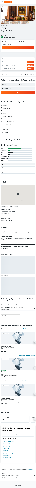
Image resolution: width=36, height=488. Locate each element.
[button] (2, 2)
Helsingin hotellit (6, 443)
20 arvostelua (13, 37)
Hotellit (9, 484)
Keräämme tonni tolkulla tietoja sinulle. (18, 475)
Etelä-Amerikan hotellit (16, 484)
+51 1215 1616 (4, 35)
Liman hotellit (30, 484)
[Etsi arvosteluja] (19, 164)
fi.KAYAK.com (4, 484)
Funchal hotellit (6, 450)
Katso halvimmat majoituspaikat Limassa (27, 355)
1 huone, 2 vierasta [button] (6, 44)
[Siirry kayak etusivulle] (8, 2)
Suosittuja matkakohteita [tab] (8, 434)
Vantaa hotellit (6, 444)
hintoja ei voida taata (29, 469)
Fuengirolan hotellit (7, 455)
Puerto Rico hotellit (7, 457)
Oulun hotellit (6, 452)
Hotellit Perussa (24, 484)
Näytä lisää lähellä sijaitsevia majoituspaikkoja (29, 329)
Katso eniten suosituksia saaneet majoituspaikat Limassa (28, 381)
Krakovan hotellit (6, 459)
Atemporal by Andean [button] (5, 398)
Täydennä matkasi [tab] (19, 434)
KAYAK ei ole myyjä (18, 473)
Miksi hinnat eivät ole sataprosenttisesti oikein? (18, 477)
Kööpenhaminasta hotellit (8, 453)
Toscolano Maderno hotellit (8, 441)
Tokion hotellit (6, 448)
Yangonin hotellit (6, 446)
